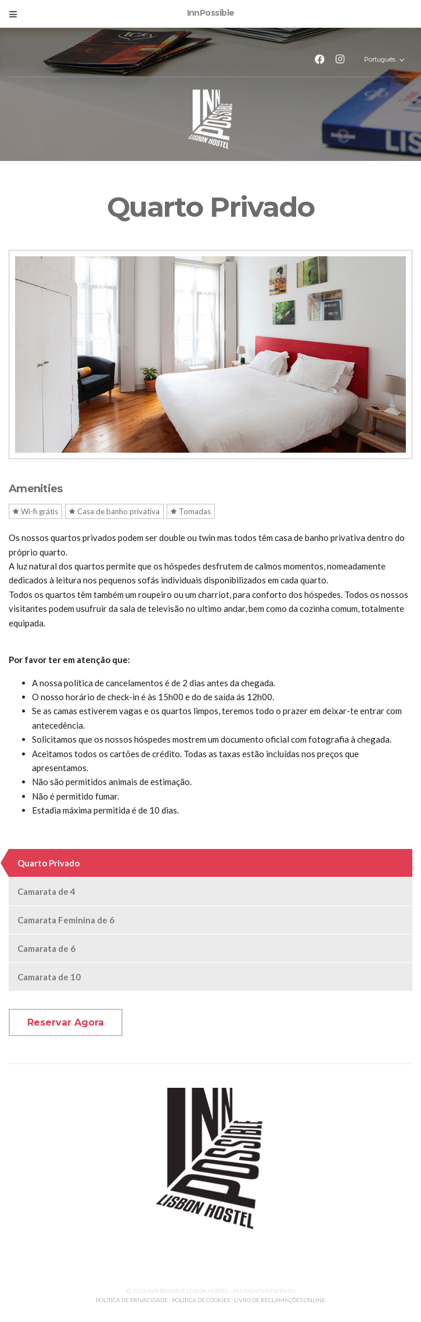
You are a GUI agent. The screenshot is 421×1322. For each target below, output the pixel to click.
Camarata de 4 (46, 891)
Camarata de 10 (49, 977)
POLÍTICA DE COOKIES (201, 1299)
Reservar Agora (65, 1022)
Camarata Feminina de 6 (65, 920)
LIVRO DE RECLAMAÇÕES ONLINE (279, 1299)
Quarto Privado (48, 863)
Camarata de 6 (46, 948)
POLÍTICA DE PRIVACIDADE (132, 1299)
